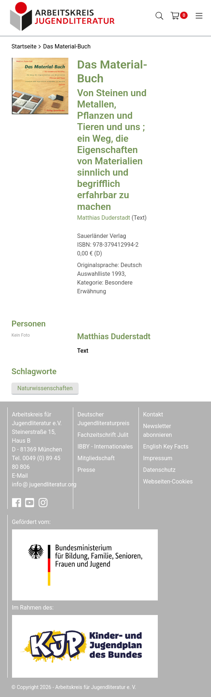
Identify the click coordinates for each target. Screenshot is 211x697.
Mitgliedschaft (96, 458)
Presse (86, 469)
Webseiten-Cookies (168, 481)
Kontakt (153, 414)
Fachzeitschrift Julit (103, 434)
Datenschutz (159, 469)
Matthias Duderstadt (103, 217)
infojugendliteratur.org (44, 484)
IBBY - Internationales (105, 446)
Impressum (158, 458)
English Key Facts (166, 446)
